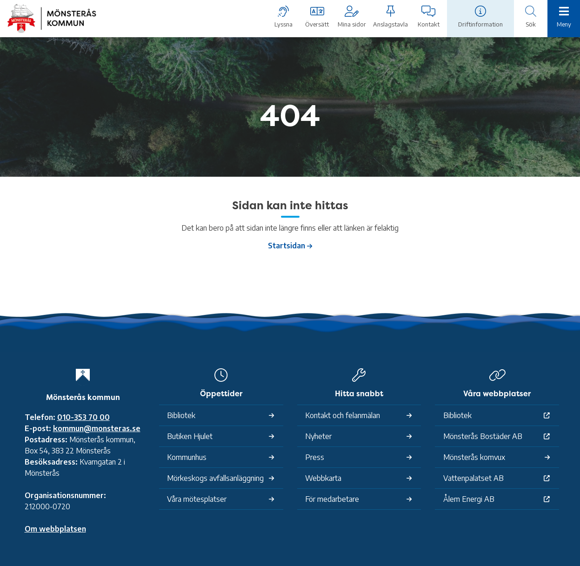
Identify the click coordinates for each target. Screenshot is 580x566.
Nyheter (318, 436)
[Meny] (563, 18)
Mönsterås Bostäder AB (482, 436)
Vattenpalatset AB (473, 478)
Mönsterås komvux (474, 457)
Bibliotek (181, 415)
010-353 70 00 (83, 417)
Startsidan (286, 245)
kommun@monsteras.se (96, 428)
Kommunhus (187, 457)
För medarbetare (332, 499)
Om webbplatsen (55, 528)
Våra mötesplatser (197, 499)
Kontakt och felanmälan (342, 415)
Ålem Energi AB (468, 499)
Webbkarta (323, 478)
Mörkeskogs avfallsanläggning (215, 478)
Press (314, 457)
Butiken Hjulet (190, 436)
